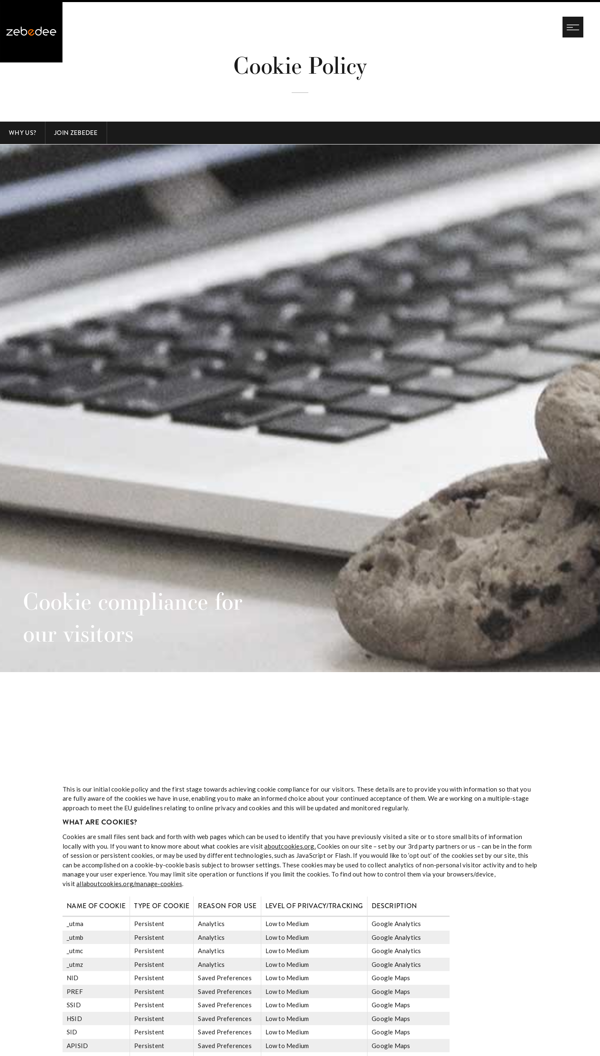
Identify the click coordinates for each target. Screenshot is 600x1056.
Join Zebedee (76, 132)
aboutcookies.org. (289, 846)
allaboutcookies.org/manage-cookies (129, 883)
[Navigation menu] (572, 27)
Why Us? (22, 132)
